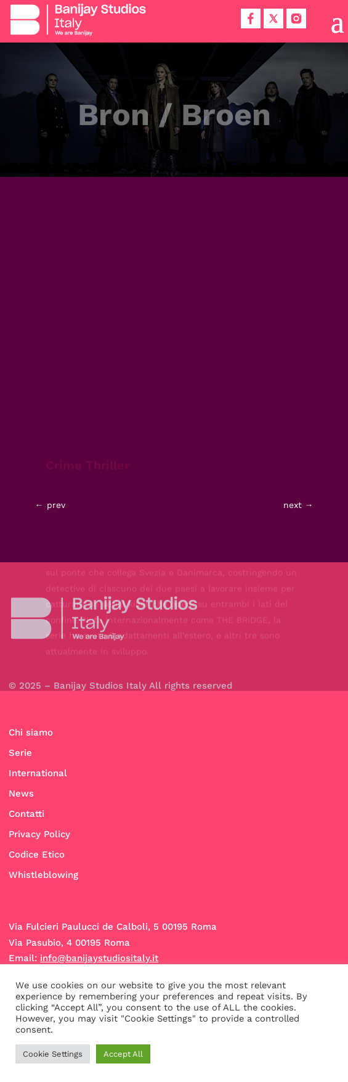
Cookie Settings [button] (53, 1054)
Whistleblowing (43, 874)
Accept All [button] (123, 1054)
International (38, 773)
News (21, 793)
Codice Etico (37, 854)
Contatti (26, 813)
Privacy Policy (39, 834)
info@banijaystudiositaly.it (99, 958)
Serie (20, 752)
